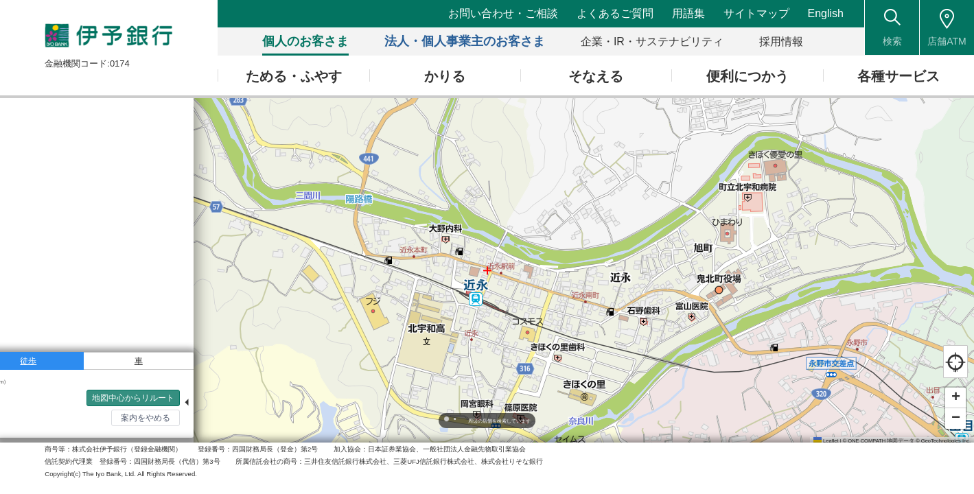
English (826, 13)
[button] (955, 398)
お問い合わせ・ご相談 (504, 13)
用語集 (689, 13)
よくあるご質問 (615, 13)
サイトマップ (756, 13)
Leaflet (826, 441)
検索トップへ (41, 426)
